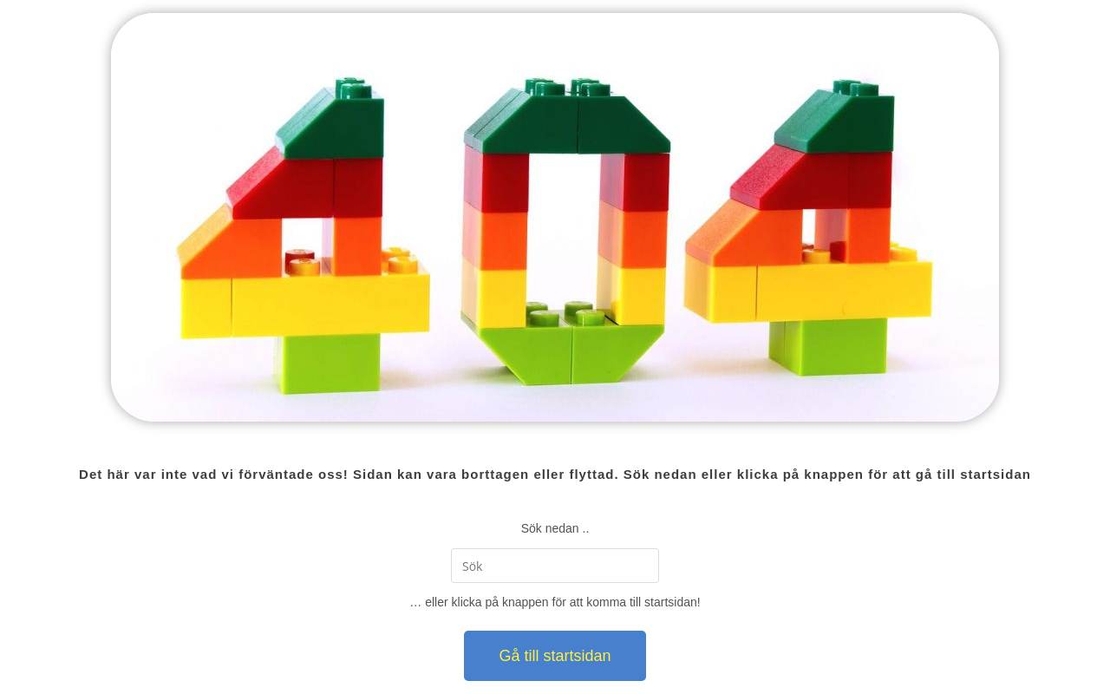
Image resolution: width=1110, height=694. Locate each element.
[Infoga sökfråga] (555, 565)
